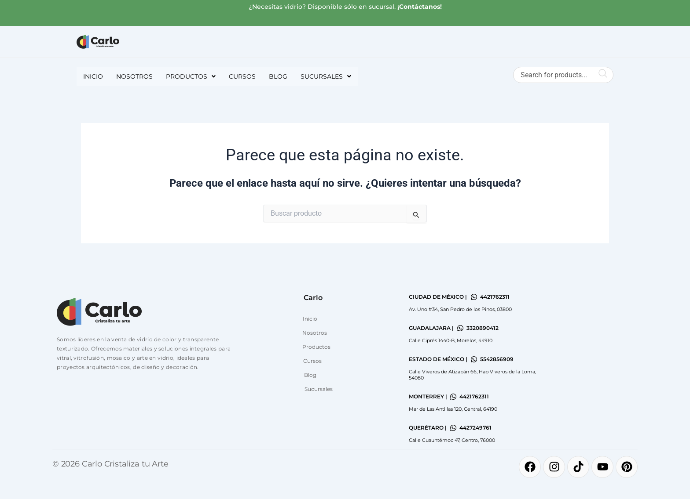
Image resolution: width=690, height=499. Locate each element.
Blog (278, 76)
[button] (190, 76)
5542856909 (497, 359)
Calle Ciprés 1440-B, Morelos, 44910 (450, 340)
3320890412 (482, 328)
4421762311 (495, 296)
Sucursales (326, 76)
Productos (191, 76)
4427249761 (475, 427)
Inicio (93, 76)
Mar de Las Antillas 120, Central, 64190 (453, 409)
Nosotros (134, 76)
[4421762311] (473, 296)
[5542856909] (473, 359)
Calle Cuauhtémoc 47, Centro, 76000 (452, 440)
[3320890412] (460, 328)
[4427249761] (453, 427)
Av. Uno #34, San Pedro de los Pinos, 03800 (460, 309)
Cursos (242, 76)
